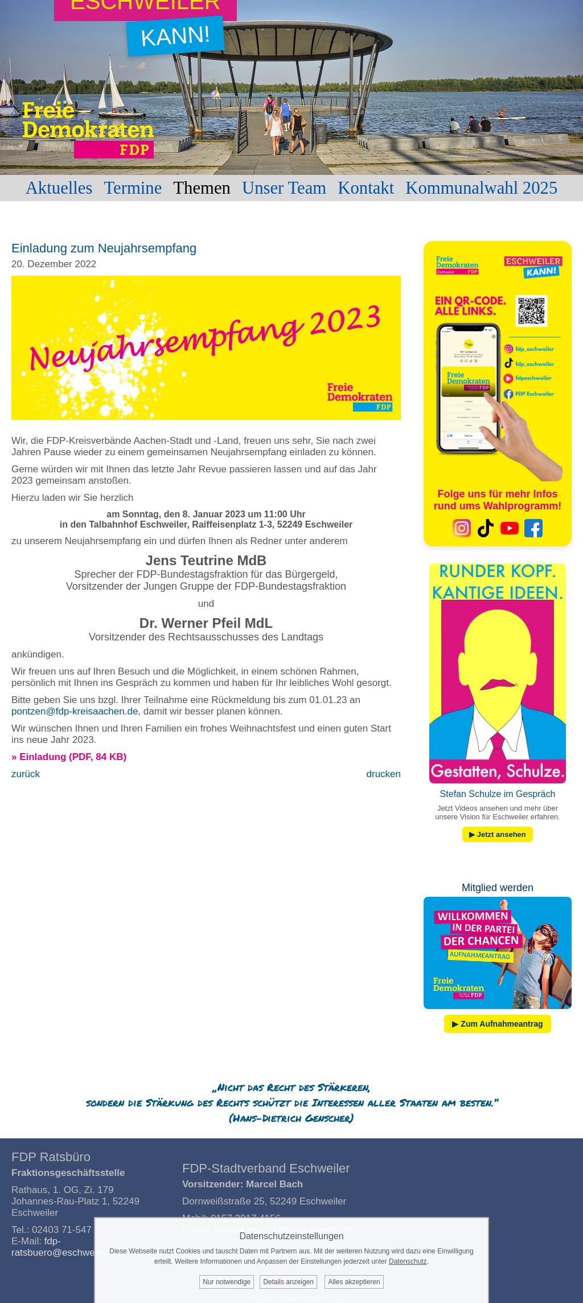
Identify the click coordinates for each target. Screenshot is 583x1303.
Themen (202, 188)
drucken (384, 774)
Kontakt (366, 188)
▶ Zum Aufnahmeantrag (497, 1023)
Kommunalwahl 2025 (481, 188)
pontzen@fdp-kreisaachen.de (74, 711)
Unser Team (284, 188)
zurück (25, 774)
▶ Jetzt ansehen (497, 834)
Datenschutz (408, 1261)
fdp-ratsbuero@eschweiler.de (66, 1247)
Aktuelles (59, 188)
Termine (133, 188)
